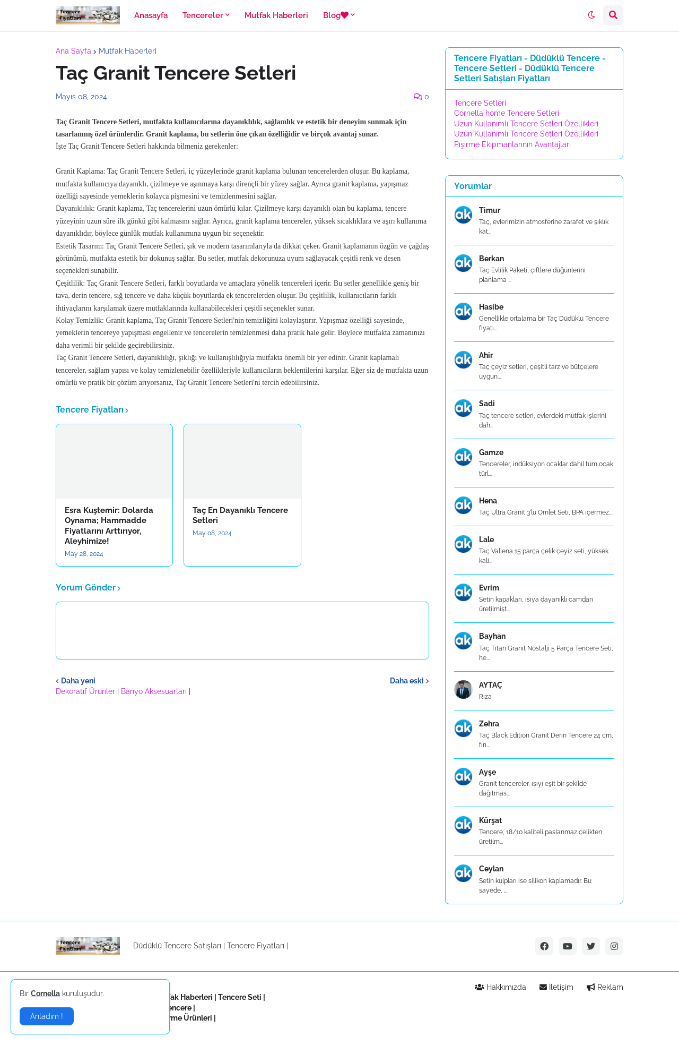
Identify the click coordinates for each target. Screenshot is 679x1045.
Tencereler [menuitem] (202, 15)
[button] (591, 15)
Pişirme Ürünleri (183, 1018)
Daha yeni (78, 680)
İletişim (556, 987)
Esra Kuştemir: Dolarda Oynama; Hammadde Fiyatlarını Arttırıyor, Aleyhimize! (109, 526)
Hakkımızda (500, 987)
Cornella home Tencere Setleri (506, 113)
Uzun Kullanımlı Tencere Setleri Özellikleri (526, 123)
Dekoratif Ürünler (86, 691)
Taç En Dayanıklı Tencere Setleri (240, 516)
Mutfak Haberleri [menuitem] (276, 15)
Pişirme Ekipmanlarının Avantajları (512, 144)
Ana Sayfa (73, 51)
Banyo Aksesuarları (155, 691)
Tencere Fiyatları (255, 945)
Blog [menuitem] (336, 15)
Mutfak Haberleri (127, 51)
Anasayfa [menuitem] (151, 15)
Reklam (605, 987)
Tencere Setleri (480, 103)
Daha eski (407, 680)
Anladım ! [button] (46, 1016)
